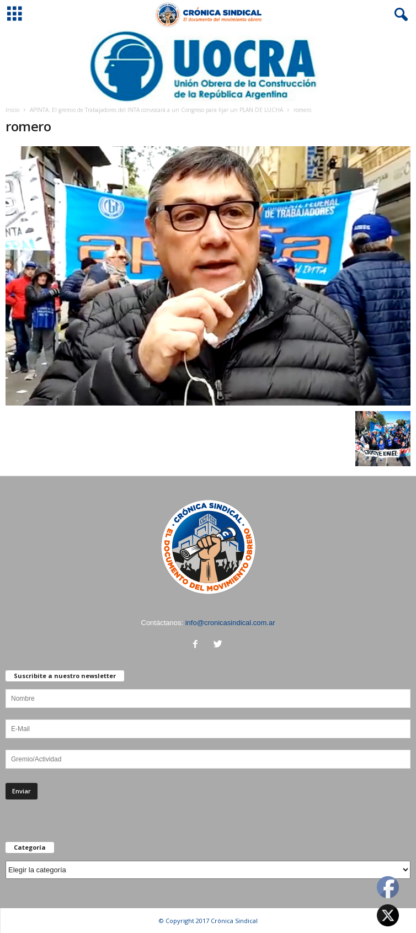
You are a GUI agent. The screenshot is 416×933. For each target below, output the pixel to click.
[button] (399, 15)
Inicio (12, 110)
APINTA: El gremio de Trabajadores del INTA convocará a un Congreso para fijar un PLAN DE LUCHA (156, 110)
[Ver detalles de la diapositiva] (208, 66)
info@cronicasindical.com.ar (230, 623)
